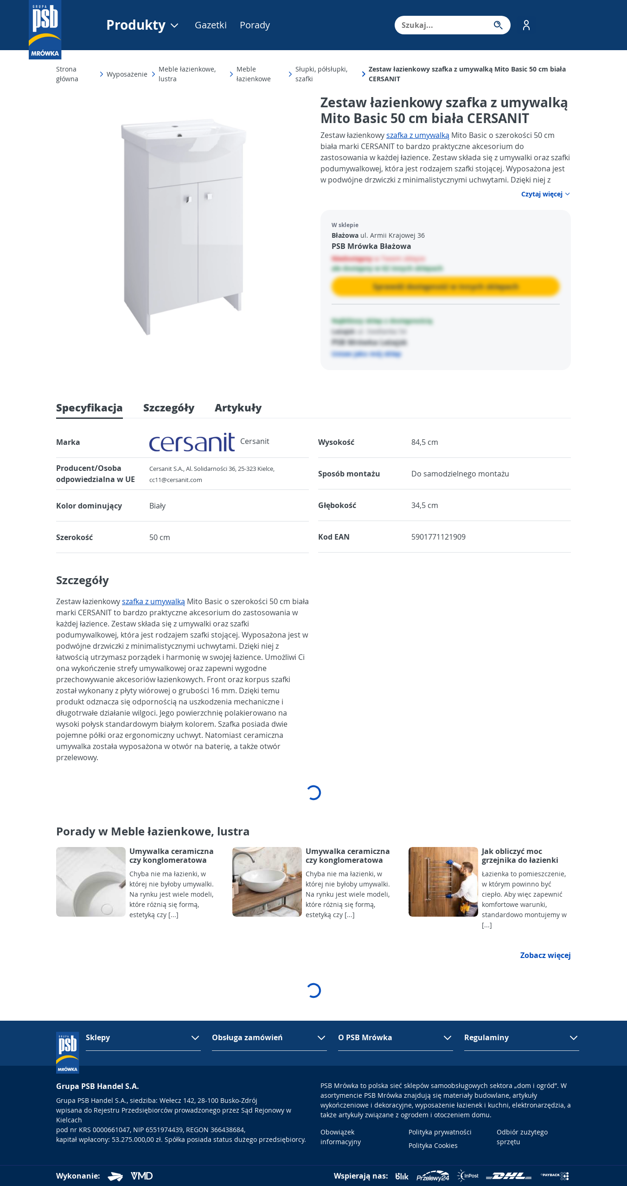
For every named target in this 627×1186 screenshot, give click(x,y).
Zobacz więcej (545, 955)
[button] (526, 25)
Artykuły (238, 407)
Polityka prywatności (440, 1131)
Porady (255, 25)
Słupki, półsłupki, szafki (321, 74)
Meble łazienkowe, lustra (187, 74)
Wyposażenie (127, 74)
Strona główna (67, 74)
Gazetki (211, 25)
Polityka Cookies (433, 1145)
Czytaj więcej (546, 193)
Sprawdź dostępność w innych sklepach (446, 286)
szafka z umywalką (417, 135)
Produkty (143, 25)
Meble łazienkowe (254, 74)
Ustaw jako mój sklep (366, 353)
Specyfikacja (89, 407)
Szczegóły (168, 407)
